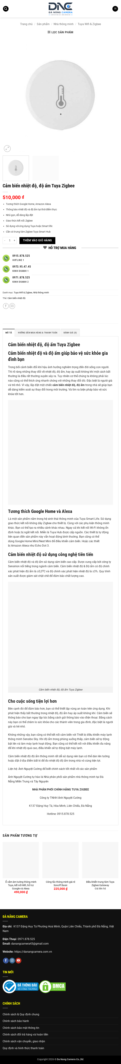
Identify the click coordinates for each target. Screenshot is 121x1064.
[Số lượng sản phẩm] (9, 240)
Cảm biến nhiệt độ (16, 298)
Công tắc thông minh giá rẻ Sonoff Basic (60, 883)
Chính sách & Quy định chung (21, 1014)
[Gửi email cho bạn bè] (12, 306)
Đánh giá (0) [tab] (70, 332)
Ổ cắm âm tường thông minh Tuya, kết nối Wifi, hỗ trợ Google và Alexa (20, 885)
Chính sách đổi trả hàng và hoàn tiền (25, 1034)
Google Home (43, 511)
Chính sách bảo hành (16, 1021)
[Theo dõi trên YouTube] (18, 961)
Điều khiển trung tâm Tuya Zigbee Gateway (100, 883)
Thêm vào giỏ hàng (37, 240)
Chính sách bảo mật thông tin (21, 1028)
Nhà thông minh (64, 24)
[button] (6, 9)
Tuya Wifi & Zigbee (89, 24)
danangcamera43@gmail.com (30, 943)
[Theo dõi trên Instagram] (12, 961)
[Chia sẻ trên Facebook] (6, 306)
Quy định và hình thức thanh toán (23, 1048)
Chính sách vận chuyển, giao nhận (24, 1041)
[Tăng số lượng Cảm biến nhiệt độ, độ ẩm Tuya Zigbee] (14, 240)
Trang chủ (26, 24)
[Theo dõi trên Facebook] (6, 961)
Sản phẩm (43, 24)
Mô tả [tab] (8, 332)
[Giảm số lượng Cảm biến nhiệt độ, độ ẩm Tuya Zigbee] (5, 240)
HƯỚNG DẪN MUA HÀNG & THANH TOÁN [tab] (37, 332)
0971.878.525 (26, 939)
